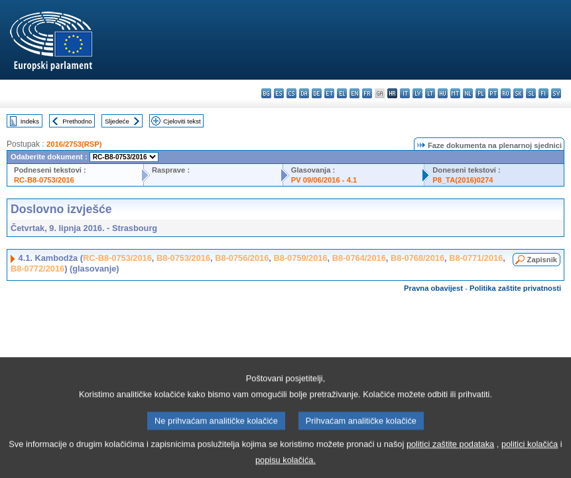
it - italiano (405, 93)
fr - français (367, 93)
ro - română (506, 93)
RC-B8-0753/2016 (44, 180)
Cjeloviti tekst (182, 121)
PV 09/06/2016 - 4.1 (324, 180)
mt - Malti (455, 93)
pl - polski (480, 93)
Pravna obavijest (433, 288)
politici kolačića (529, 452)
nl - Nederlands (468, 93)
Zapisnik (542, 260)
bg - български (266, 93)
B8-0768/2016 (417, 258)
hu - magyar (443, 93)
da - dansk (304, 93)
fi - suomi (543, 93)
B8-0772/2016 (37, 269)
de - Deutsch (317, 93)
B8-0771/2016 (476, 258)
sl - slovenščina (531, 93)
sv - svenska (556, 93)
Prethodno (77, 121)
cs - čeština (291, 93)
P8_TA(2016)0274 (462, 180)
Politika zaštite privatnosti (515, 288)
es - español (279, 93)
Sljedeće (117, 121)
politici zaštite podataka (450, 452)
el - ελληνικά (342, 93)
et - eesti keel (329, 93)
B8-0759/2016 (300, 258)
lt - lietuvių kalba (430, 93)
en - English (354, 93)
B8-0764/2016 (359, 258)
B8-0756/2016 (242, 258)
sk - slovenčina (518, 93)
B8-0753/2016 (183, 258)
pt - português (493, 93)
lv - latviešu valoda (417, 93)
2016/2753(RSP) (73, 144)
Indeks (30, 121)
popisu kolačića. (285, 468)
